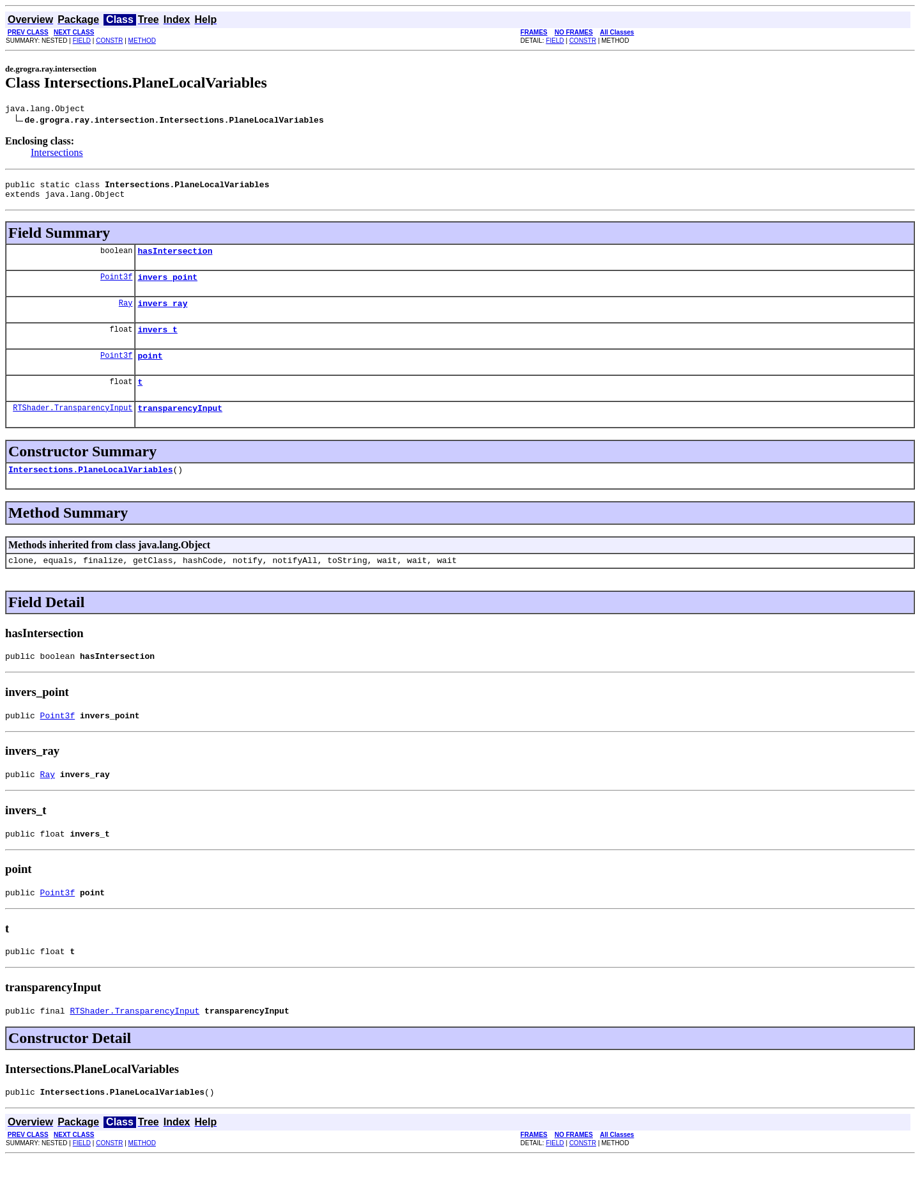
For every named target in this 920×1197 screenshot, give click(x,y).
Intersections (57, 154)
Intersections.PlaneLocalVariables (90, 490)
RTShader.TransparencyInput (72, 426)
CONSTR (109, 40)
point (149, 370)
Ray (126, 314)
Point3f (116, 286)
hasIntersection (174, 258)
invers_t (157, 342)
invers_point (167, 286)
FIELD (82, 40)
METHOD (142, 40)
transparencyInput (179, 427)
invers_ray (162, 314)
